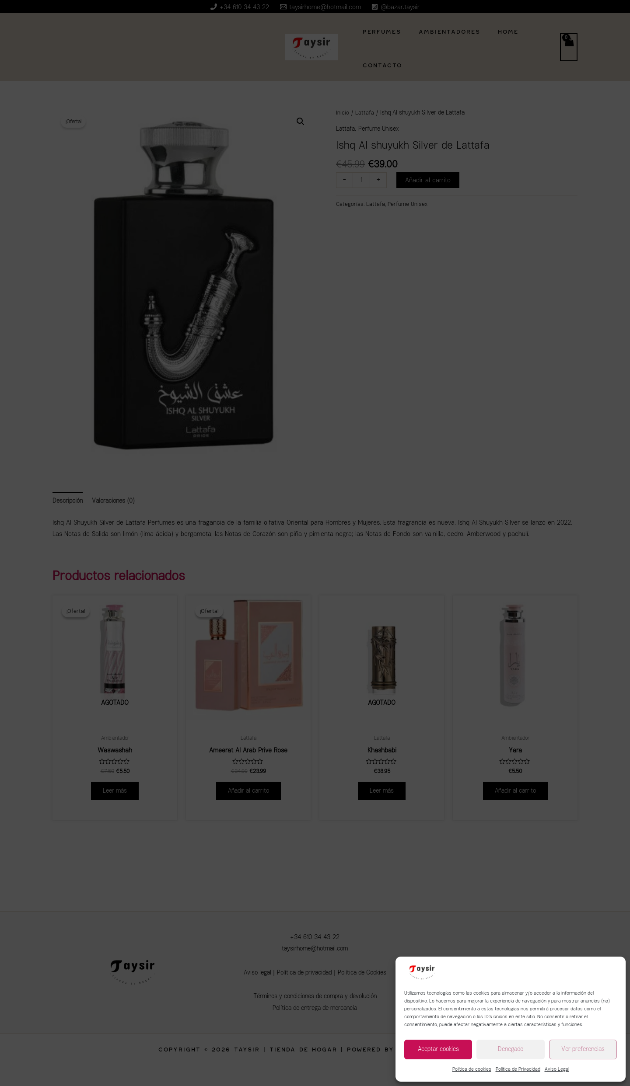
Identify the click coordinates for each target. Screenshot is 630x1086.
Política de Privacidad (518, 1069)
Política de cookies (471, 1069)
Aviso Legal (557, 1069)
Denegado (510, 1049)
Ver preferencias (583, 1049)
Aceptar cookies (438, 1049)
